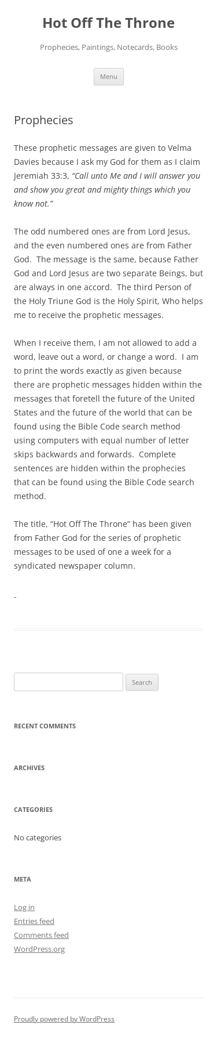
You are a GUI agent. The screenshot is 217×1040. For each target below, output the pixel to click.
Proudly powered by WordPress (64, 1019)
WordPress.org (39, 949)
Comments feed (41, 935)
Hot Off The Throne (108, 23)
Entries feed (34, 921)
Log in (24, 907)
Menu (108, 76)
